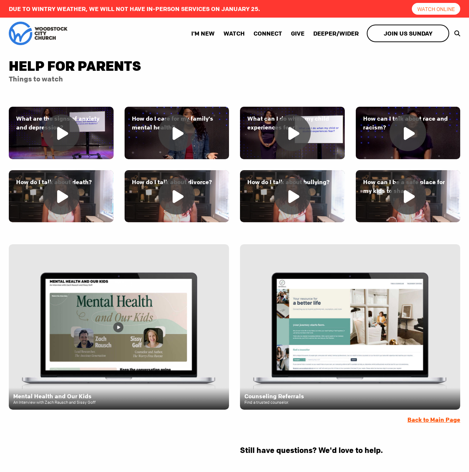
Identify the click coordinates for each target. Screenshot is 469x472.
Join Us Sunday (408, 33)
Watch (234, 33)
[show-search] (455, 33)
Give (297, 33)
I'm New (203, 33)
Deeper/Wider (336, 33)
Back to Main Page (433, 419)
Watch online (436, 9)
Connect (268, 33)
